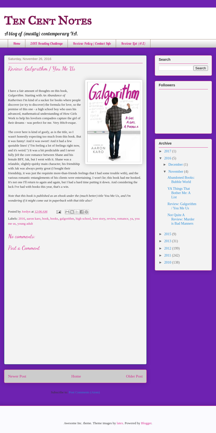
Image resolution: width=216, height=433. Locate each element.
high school (83, 218)
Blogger (146, 423)
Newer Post (17, 376)
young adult (25, 223)
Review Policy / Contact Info (92, 43)
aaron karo (33, 218)
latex (120, 423)
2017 (168, 151)
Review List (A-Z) (133, 43)
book (45, 218)
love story (98, 218)
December (176, 164)
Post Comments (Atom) (84, 392)
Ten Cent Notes (48, 20)
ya (131, 218)
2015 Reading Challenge (46, 43)
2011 (168, 255)
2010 (168, 262)
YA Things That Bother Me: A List (179, 193)
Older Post (134, 376)
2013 (168, 241)
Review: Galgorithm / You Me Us (182, 206)
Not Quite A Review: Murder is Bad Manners (181, 219)
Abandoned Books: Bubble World (181, 180)
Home (16, 43)
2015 (168, 234)
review (111, 218)
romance (122, 218)
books (54, 218)
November (176, 171)
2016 (22, 218)
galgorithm (67, 218)
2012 (168, 248)
